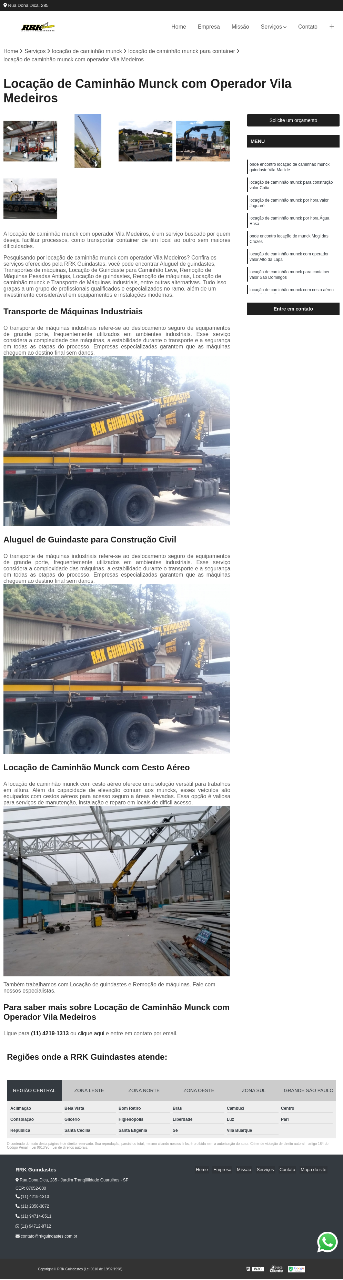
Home (178, 27)
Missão (240, 27)
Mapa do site (314, 1170)
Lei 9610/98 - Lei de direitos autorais (59, 1148)
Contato (307, 27)
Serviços (271, 27)
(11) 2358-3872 (32, 1207)
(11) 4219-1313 (50, 1034)
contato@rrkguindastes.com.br (46, 1237)
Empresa (209, 27)
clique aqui (91, 1034)
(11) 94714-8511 (33, 1217)
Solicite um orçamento (293, 121)
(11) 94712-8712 (33, 1227)
